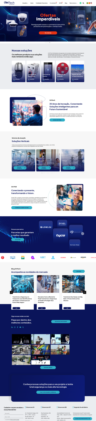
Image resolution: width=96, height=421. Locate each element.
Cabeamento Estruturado (32, 75)
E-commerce (53, 3)
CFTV (14, 75)
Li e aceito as (12, 409)
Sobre (31, 3)
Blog (66, 3)
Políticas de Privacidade (14, 409)
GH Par (60, 3)
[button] (1, 24)
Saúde (16, 161)
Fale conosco (73, 3)
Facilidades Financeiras (42, 3)
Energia (65, 161)
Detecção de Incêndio (61, 75)
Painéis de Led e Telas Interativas (77, 75)
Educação (41, 161)
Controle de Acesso (46, 75)
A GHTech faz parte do (20, 420)
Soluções (25, 3)
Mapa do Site (76, 412)
